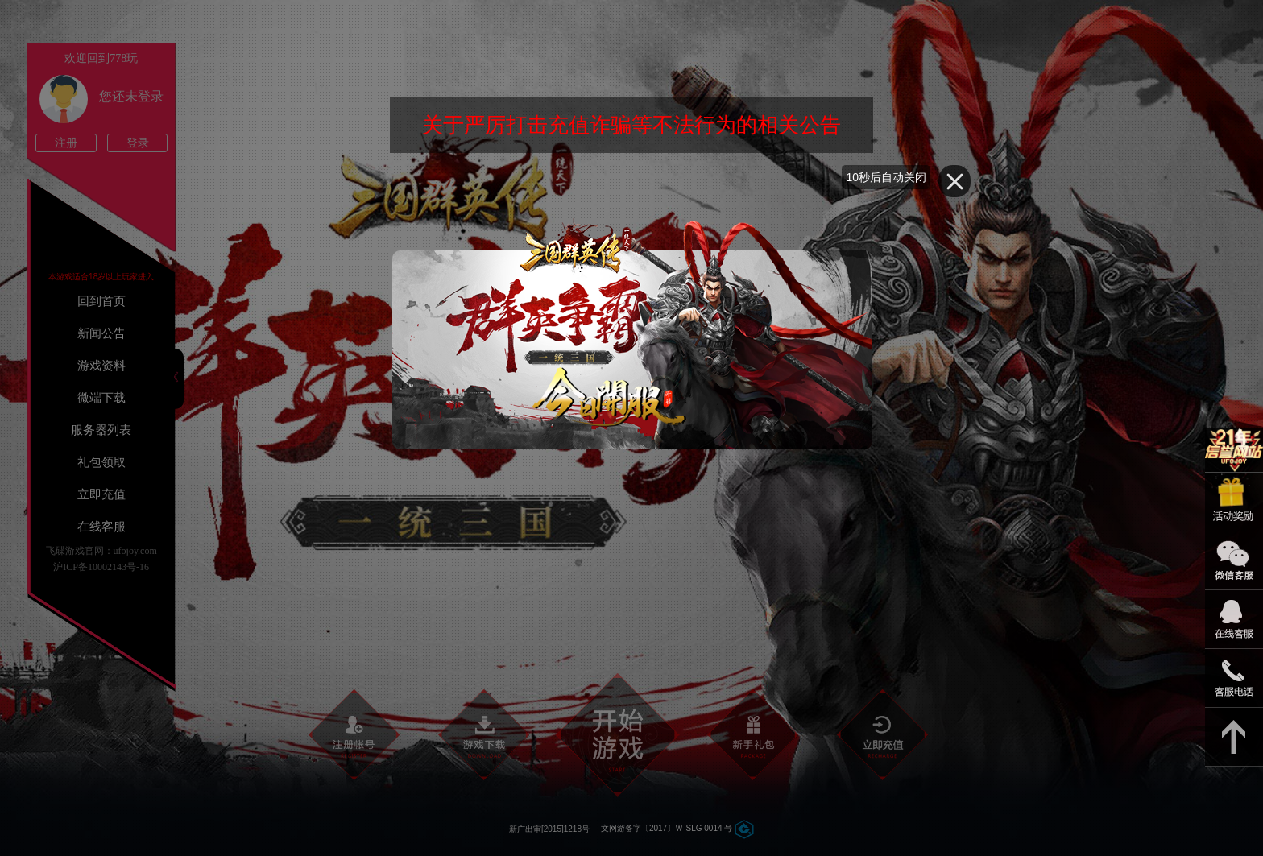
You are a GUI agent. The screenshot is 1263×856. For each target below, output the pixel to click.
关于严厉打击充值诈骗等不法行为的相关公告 (631, 125)
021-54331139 (1234, 678)
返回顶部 (1234, 737)
